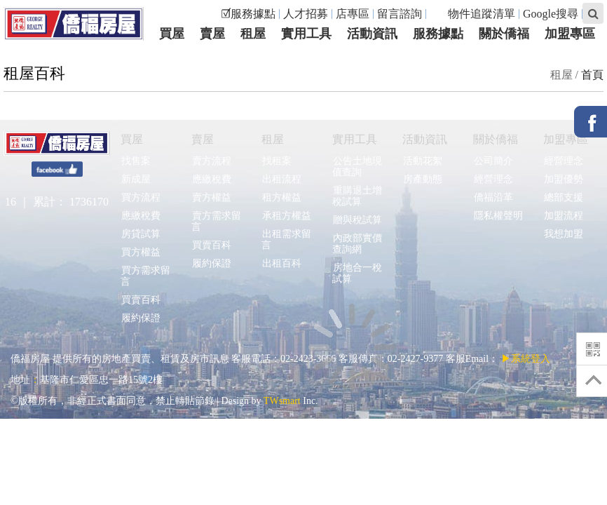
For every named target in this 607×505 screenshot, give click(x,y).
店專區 (352, 14)
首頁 (592, 75)
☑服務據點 (248, 14)
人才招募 (305, 14)
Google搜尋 (550, 14)
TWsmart (282, 401)
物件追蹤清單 (474, 14)
